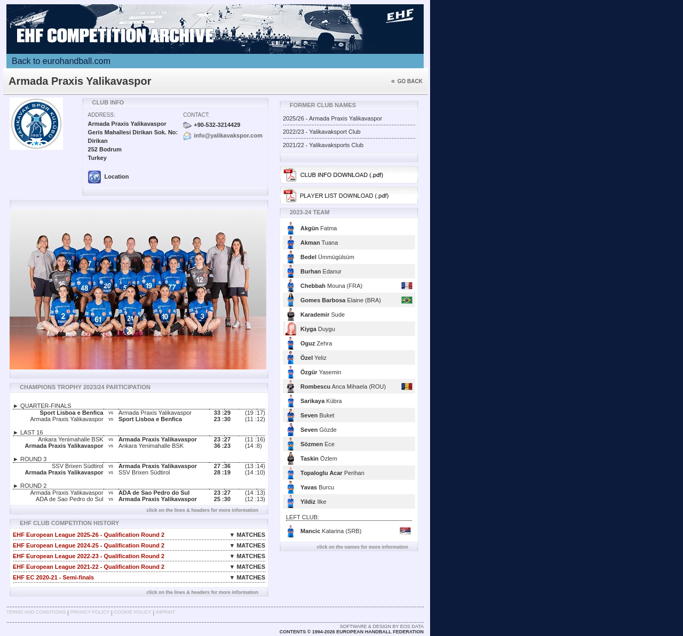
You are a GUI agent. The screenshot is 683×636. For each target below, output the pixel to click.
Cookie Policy (132, 612)
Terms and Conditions (36, 612)
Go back (407, 81)
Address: (101, 115)
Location (108, 176)
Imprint (166, 612)
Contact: (196, 115)
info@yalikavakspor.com (228, 135)
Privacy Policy (89, 612)
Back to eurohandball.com (61, 61)
